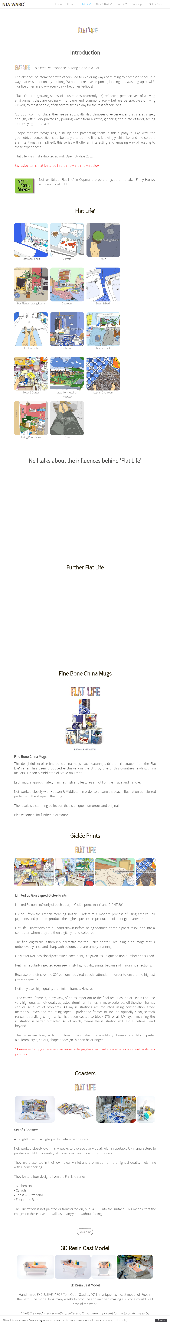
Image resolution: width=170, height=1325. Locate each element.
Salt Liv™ (122, 4)
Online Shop (156, 4)
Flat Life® (86, 4)
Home (58, 4)
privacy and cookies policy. (115, 1320)
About (70, 4)
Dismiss (161, 1320)
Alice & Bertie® (104, 4)
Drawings (137, 4)
